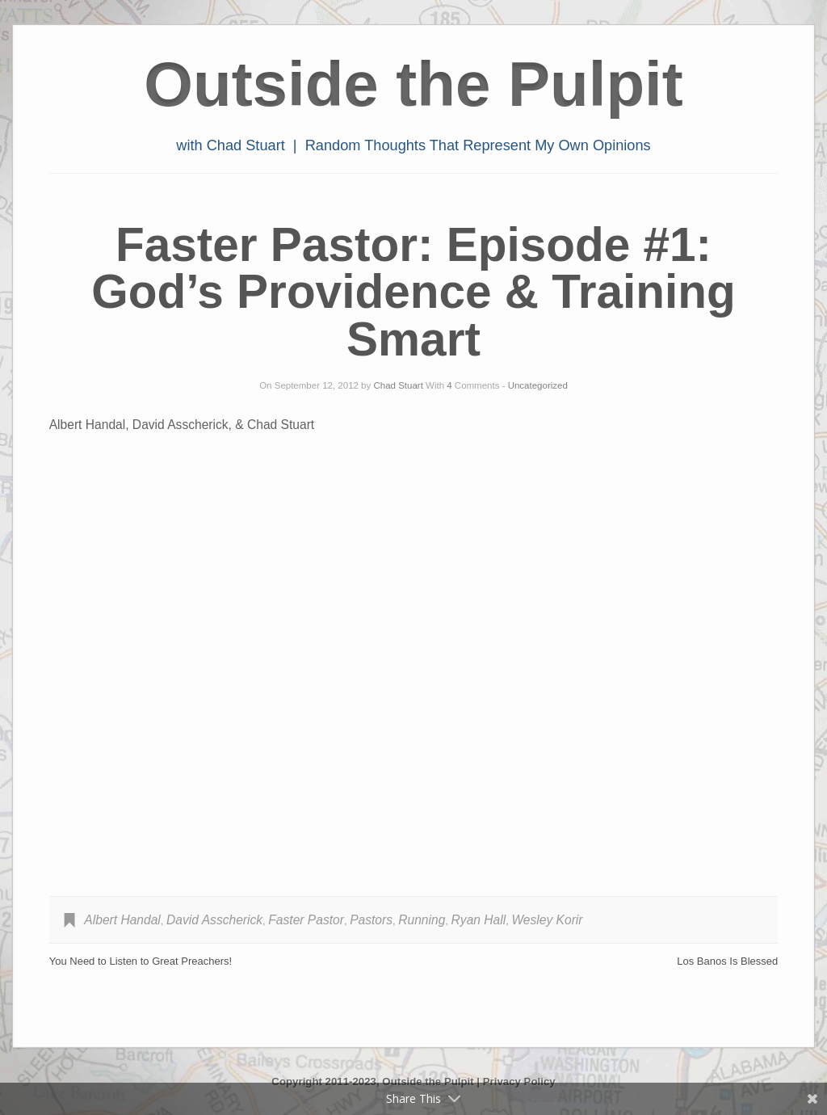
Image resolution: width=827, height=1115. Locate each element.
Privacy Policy (519, 1081)
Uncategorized (538, 385)
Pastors (371, 920)
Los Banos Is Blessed (727, 961)
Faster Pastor (306, 920)
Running (421, 920)
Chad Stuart (397, 385)
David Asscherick (214, 920)
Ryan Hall (478, 920)
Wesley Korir (546, 920)
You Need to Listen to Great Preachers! (140, 961)
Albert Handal (122, 920)
